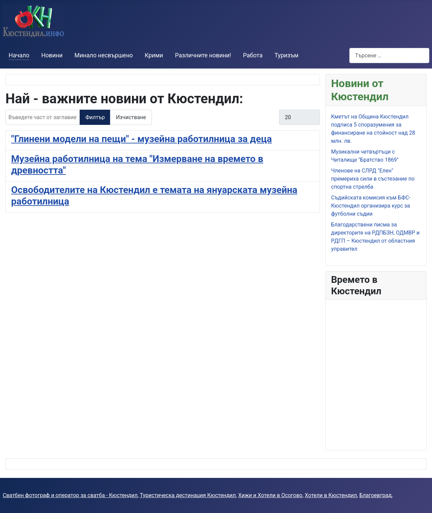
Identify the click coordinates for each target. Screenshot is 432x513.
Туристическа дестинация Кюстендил (188, 495)
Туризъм (286, 55)
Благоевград (375, 495)
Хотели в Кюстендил (331, 495)
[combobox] (389, 55)
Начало (19, 55)
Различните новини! (203, 55)
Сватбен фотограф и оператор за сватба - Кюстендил (70, 495)
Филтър (95, 117)
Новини (51, 55)
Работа (253, 55)
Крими (154, 55)
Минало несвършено (104, 55)
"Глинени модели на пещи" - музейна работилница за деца (141, 138)
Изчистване (131, 117)
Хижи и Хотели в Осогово (270, 495)
